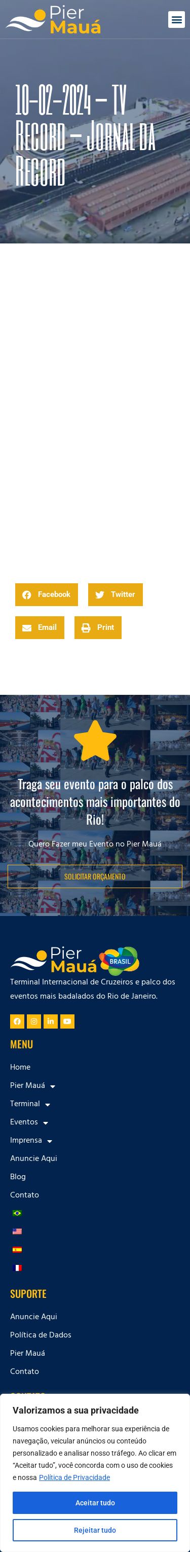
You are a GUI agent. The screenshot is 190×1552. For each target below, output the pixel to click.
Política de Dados (40, 1336)
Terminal (30, 1105)
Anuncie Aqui (33, 1159)
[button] (176, 19)
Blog (18, 1177)
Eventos (29, 1123)
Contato (24, 1196)
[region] (95, 1473)
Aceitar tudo (95, 1503)
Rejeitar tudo (95, 1530)
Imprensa (31, 1141)
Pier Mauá (32, 1086)
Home (20, 1068)
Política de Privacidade (74, 1477)
